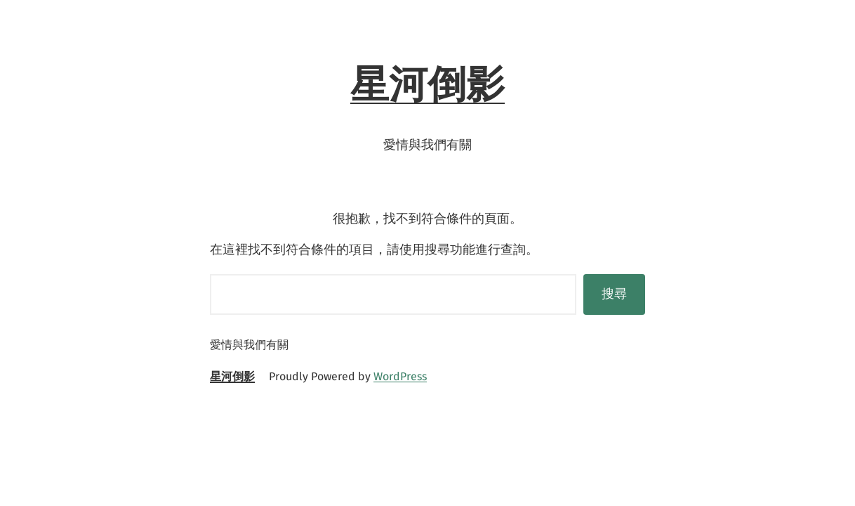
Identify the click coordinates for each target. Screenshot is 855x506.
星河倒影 (427, 84)
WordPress (400, 376)
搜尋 (614, 293)
